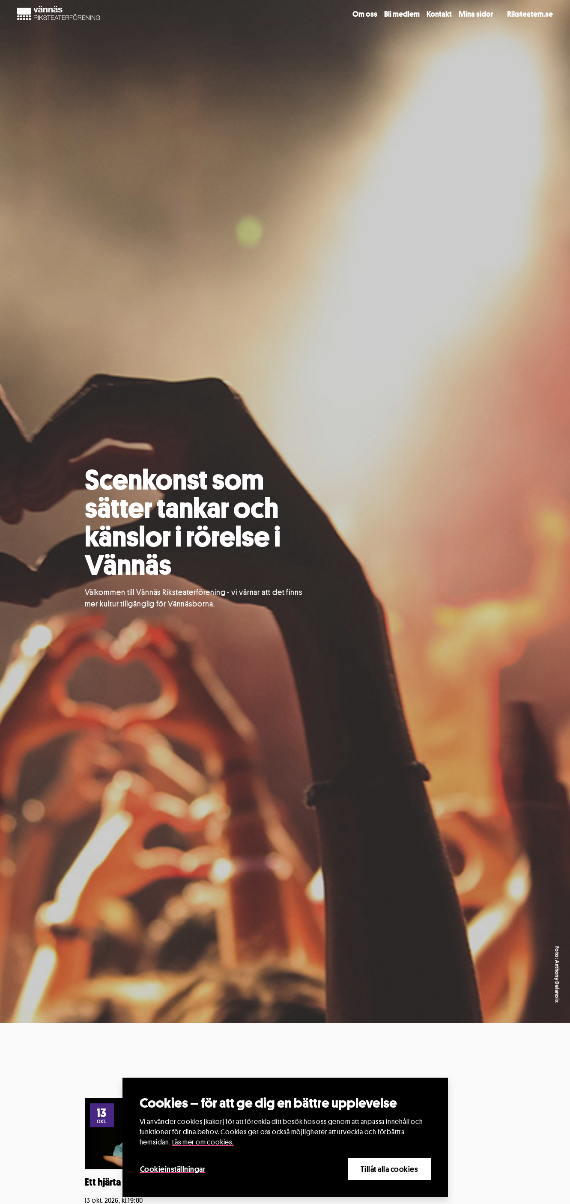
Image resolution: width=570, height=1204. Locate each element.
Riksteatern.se (530, 14)
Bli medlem (402, 14)
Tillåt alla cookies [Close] (389, 1169)
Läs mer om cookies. (203, 1142)
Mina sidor (476, 14)
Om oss (364, 14)
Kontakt (439, 14)
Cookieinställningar (173, 1169)
